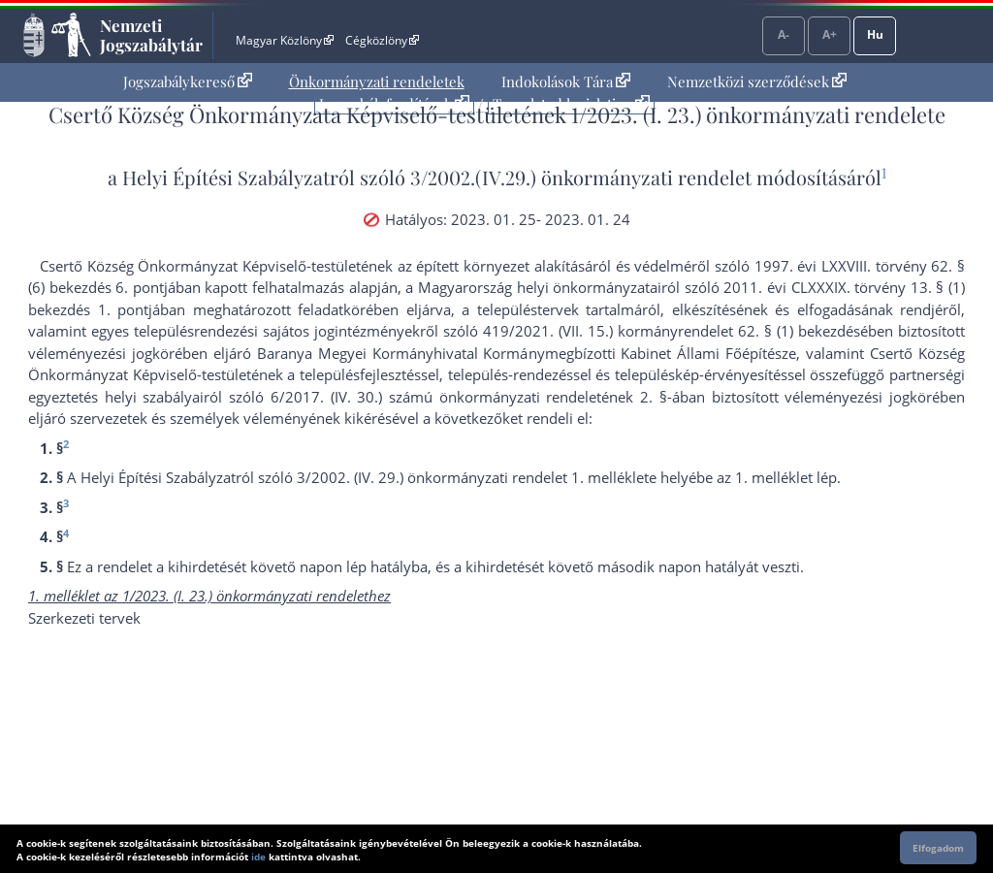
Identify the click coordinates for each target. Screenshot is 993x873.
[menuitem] (187, 82)
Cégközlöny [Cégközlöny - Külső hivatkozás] (382, 40)
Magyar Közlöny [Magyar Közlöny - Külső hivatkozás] (285, 40)
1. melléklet (774, 477)
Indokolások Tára (565, 81)
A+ (829, 34)
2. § (653, 396)
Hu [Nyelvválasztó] (875, 34)
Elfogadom (938, 848)
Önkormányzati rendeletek (376, 81)
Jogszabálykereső (187, 81)
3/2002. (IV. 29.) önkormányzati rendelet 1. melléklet (473, 477)
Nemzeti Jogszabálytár (151, 35)
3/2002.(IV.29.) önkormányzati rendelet (581, 177)
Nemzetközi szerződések (757, 81)
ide (258, 856)
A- (783, 34)
